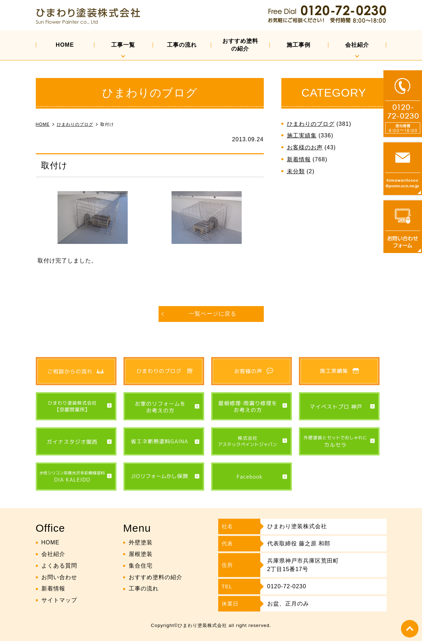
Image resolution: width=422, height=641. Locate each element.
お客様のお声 (305, 147)
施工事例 (298, 45)
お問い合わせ (59, 577)
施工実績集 (302, 135)
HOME (65, 45)
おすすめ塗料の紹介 (240, 45)
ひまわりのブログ (311, 124)
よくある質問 (59, 566)
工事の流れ (182, 45)
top (409, 628)
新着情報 (299, 159)
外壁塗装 (141, 542)
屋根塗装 (141, 554)
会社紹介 (357, 45)
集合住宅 (141, 566)
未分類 (296, 171)
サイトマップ (59, 600)
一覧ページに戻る (212, 314)
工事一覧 (123, 45)
